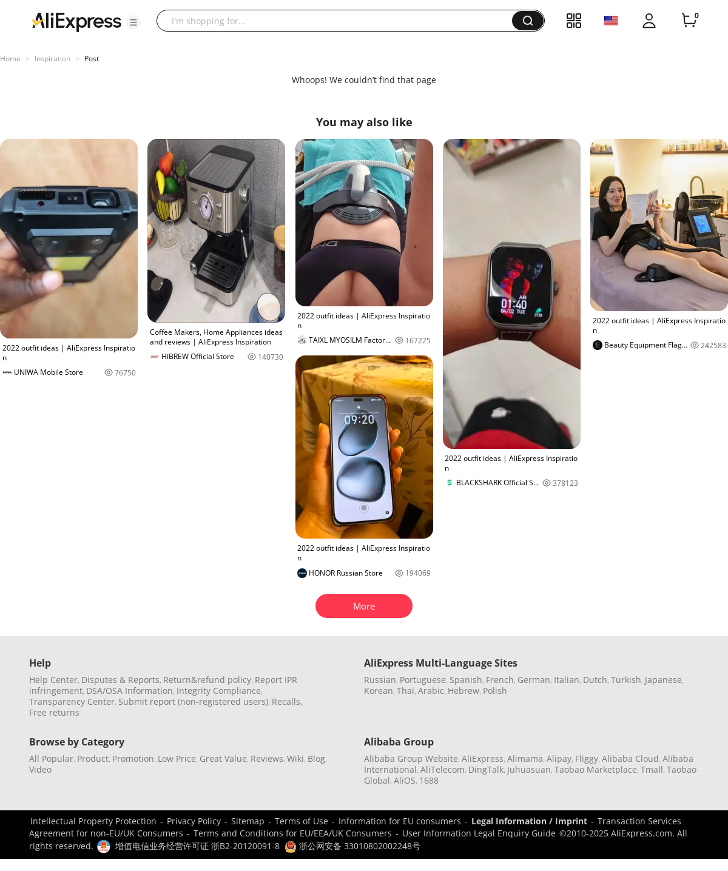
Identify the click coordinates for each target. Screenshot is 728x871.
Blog (316, 758)
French (500, 679)
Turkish (626, 679)
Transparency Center (72, 701)
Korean (378, 690)
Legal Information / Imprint (529, 821)
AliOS (405, 780)
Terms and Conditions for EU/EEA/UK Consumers (293, 833)
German (533, 679)
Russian (380, 679)
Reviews (267, 758)
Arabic (431, 690)
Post (91, 58)
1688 (429, 780)
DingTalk (486, 769)
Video (40, 769)
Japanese (663, 679)
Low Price (177, 758)
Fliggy (586, 758)
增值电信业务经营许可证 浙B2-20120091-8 (197, 846)
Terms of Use (301, 821)
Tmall (652, 769)
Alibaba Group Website (411, 758)
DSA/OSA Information (129, 690)
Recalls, (287, 701)
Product (93, 758)
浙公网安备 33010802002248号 (352, 846)
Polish (495, 690)
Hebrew (463, 690)
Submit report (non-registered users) (193, 701)
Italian (566, 679)
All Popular (51, 758)
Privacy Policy (194, 821)
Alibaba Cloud (630, 758)
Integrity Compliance (219, 690)
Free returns (54, 712)
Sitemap (248, 821)
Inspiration (52, 58)
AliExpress (483, 758)
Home (10, 58)
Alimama (525, 758)
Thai (405, 690)
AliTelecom (442, 769)
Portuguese (423, 679)
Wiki (295, 758)
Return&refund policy (207, 679)
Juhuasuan (529, 769)
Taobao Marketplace (595, 769)
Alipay (559, 758)
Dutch (595, 679)
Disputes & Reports (120, 679)
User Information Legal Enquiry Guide (479, 833)
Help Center (53, 679)
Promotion (133, 758)
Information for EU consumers (400, 821)
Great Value (223, 758)
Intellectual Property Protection (93, 821)
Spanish (466, 679)
